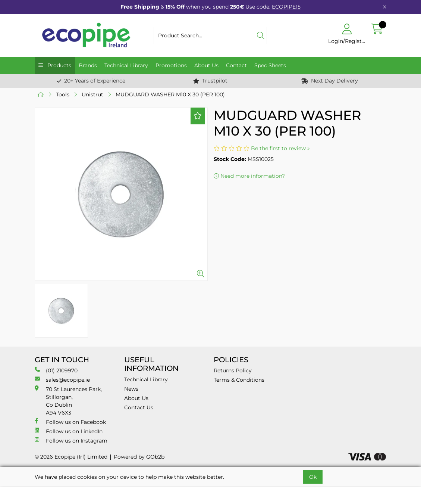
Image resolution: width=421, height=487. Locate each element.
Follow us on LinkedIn (69, 431)
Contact (236, 65)
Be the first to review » (280, 148)
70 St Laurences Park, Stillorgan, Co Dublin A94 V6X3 (68, 400)
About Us (206, 65)
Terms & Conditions (239, 379)
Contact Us (138, 407)
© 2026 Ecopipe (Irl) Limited (71, 456)
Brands (88, 65)
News (131, 388)
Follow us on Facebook (70, 421)
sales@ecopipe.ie (62, 379)
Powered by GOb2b (139, 456)
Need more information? (249, 176)
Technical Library (126, 65)
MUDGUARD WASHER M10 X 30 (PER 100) (170, 94)
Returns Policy (233, 370)
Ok (313, 477)
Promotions (171, 65)
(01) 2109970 (56, 370)
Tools (62, 94)
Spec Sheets (270, 65)
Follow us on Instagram (71, 440)
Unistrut (92, 94)
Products (58, 65)
